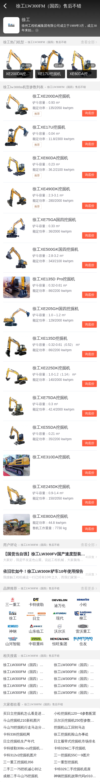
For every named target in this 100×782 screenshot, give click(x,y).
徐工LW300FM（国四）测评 (25, 693)
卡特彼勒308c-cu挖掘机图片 (25, 748)
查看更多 (88, 588)
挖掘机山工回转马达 (69, 727)
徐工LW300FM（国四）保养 (75, 693)
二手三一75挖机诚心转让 (22, 769)
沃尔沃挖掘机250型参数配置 (76, 720)
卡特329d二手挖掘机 (70, 748)
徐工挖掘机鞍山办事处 (71, 734)
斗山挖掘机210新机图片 (21, 720)
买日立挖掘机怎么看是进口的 (25, 713)
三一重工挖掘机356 (18, 762)
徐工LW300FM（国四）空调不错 (28, 686)
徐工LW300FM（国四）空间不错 (28, 679)
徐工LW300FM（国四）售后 (25, 665)
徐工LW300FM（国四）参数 (75, 686)
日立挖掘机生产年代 (18, 741)
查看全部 (88, 42)
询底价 (89, 113)
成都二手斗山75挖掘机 (20, 776)
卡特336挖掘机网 (16, 734)
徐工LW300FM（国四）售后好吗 (28, 672)
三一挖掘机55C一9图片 (72, 755)
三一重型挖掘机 (66, 762)
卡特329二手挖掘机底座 (72, 769)
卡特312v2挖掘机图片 (20, 755)
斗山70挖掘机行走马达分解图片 (27, 727)
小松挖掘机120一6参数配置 (75, 713)
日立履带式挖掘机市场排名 (74, 741)
